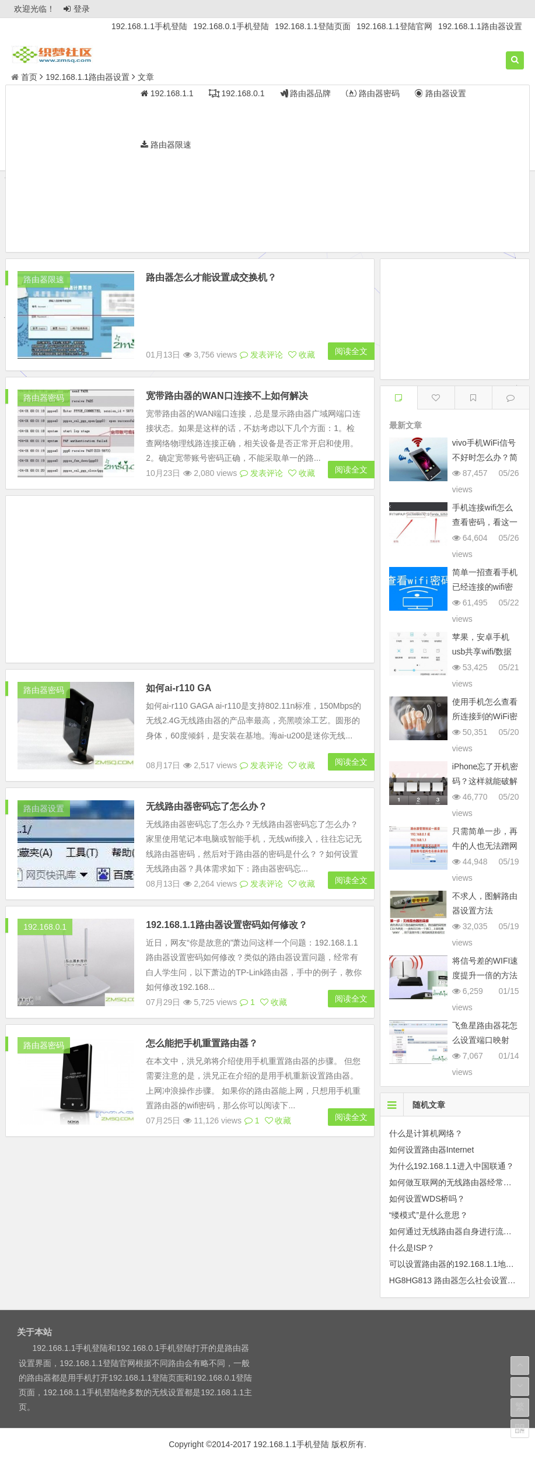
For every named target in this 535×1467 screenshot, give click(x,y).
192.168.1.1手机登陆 (149, 26)
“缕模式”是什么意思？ (428, 1215)
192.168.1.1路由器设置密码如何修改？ (226, 894)
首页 (24, 77)
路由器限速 (43, 279)
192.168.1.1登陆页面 (313, 26)
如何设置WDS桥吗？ (427, 1198)
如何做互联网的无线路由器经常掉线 (454, 1182)
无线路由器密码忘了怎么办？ (206, 776)
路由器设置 (43, 778)
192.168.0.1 (45, 896)
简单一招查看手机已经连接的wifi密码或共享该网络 (484, 587)
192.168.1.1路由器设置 (480, 26)
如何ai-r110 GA (178, 658)
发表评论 (261, 284)
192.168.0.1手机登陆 (231, 26)
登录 (77, 8)
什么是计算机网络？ (426, 1133)
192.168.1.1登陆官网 (394, 26)
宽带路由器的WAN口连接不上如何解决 (226, 325)
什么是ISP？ (412, 1247)
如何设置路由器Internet (431, 1149)
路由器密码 (43, 367)
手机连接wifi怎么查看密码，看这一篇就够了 (484, 522)
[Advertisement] (267, 170)
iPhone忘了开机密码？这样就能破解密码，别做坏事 (485, 781)
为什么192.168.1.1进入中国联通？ (451, 1166)
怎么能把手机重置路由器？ (202, 1013)
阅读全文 (351, 280)
